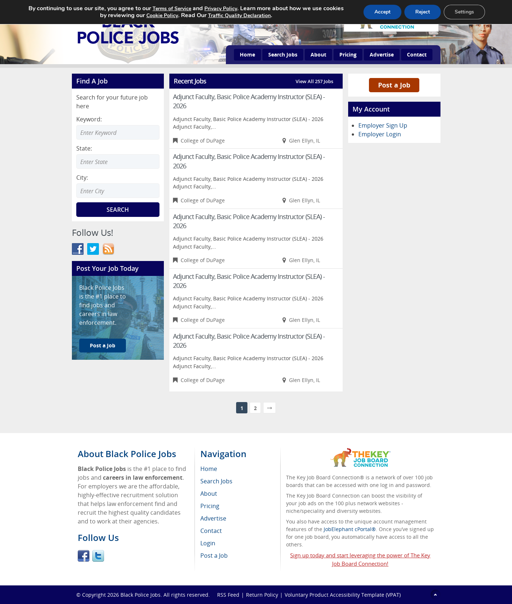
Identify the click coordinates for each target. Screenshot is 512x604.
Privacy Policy (220, 8)
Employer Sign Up (382, 125)
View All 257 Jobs (314, 81)
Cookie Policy (162, 15)
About (318, 54)
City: (82, 178)
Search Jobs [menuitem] (216, 481)
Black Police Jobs (140, 594)
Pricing (348, 54)
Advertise (382, 54)
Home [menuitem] (208, 469)
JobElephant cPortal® (350, 529)
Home (247, 54)
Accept (382, 11)
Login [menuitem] (207, 543)
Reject (422, 11)
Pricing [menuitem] (209, 506)
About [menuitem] (208, 494)
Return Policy (262, 594)
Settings (464, 11)
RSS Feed (228, 594)
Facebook (83, 556)
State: (84, 148)
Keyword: (89, 119)
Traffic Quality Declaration (239, 15)
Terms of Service (172, 8)
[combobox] (117, 161)
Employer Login (379, 134)
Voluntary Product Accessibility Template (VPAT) (343, 594)
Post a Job (102, 345)
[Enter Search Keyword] (117, 132)
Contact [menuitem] (211, 531)
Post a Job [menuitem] (214, 556)
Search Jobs (282, 54)
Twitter (98, 556)
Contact (417, 54)
